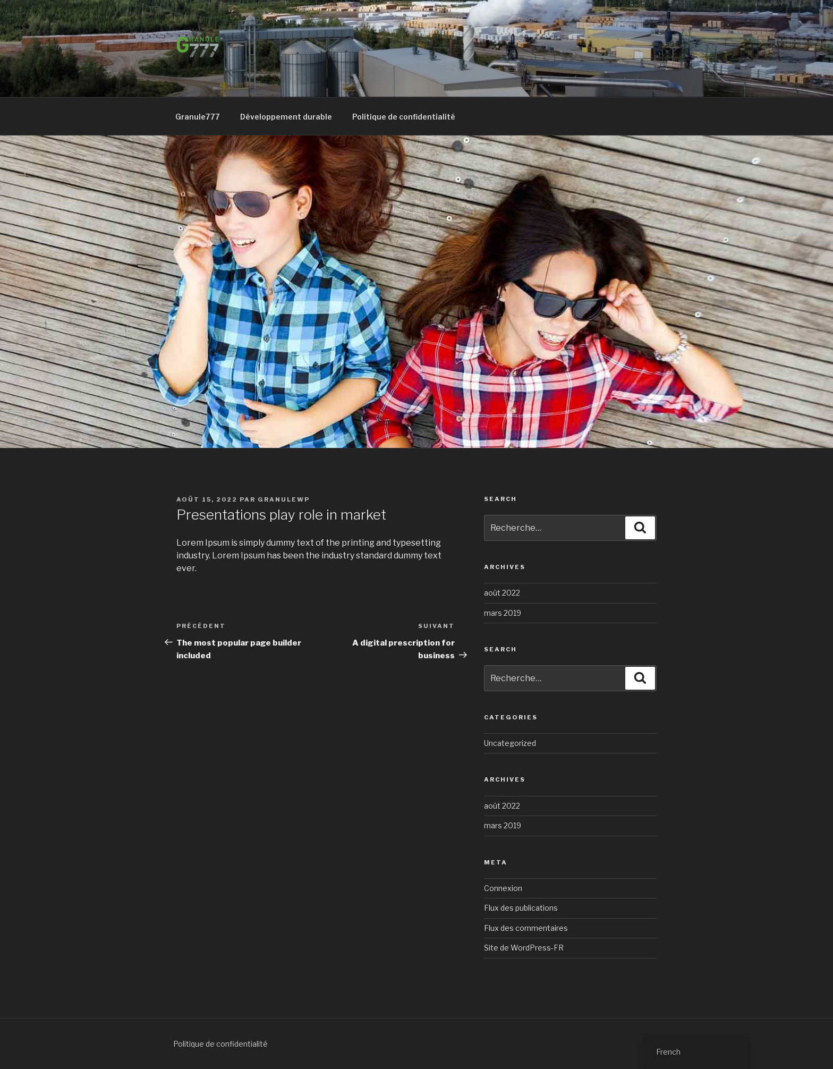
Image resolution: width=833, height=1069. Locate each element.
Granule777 (197, 116)
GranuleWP (284, 499)
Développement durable (286, 116)
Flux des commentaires (526, 927)
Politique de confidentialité (403, 116)
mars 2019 (502, 612)
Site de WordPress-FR (524, 947)
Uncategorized (510, 743)
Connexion (503, 888)
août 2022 (502, 592)
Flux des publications (521, 907)
